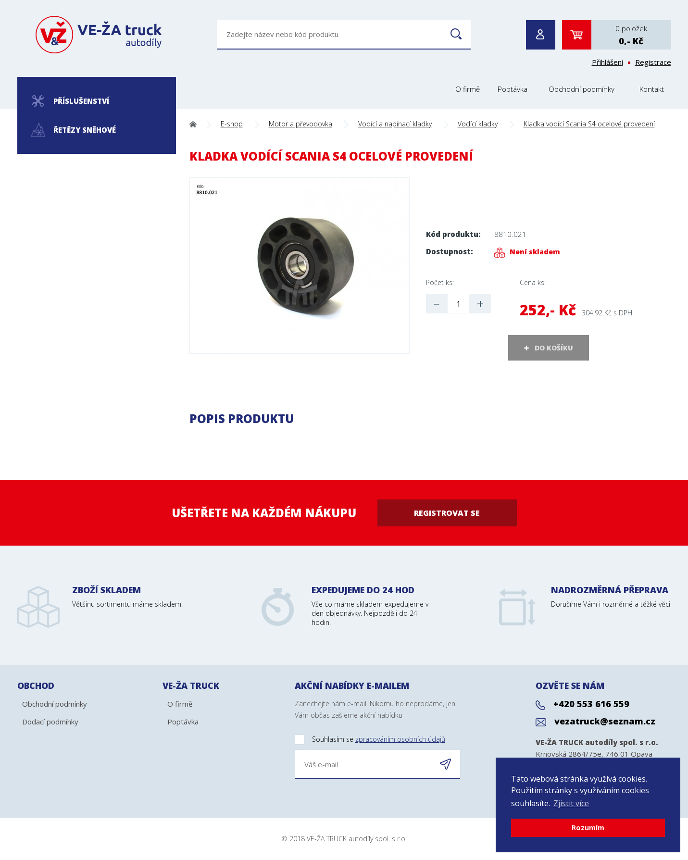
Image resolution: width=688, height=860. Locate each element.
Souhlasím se (370, 740)
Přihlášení (607, 62)
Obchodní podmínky (581, 89)
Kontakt (651, 89)
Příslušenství (70, 101)
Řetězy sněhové (73, 130)
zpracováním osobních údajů (400, 739)
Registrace (653, 62)
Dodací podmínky (50, 721)
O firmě (467, 89)
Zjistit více (571, 803)
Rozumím (588, 827)
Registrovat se (447, 513)
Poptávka (512, 89)
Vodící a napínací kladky (395, 123)
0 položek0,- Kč (631, 35)
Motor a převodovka (300, 123)
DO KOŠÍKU (554, 347)
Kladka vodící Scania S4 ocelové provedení (589, 123)
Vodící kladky (478, 123)
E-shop (232, 123)
